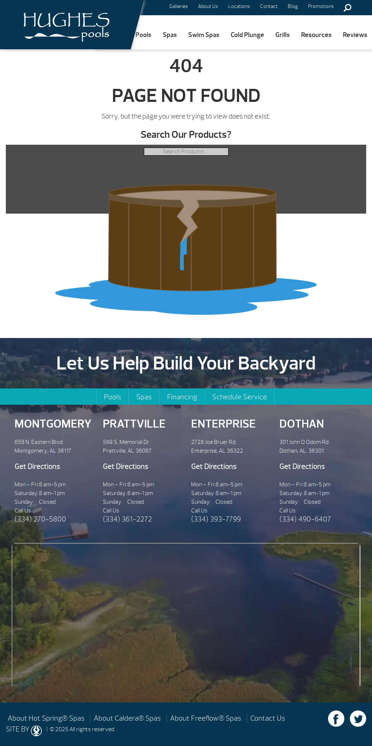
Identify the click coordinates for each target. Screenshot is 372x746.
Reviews (355, 35)
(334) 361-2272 (127, 519)
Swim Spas (203, 35)
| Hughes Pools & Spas (64, 24)
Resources (316, 35)
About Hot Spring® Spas (46, 718)
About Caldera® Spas (127, 718)
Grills (282, 35)
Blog (293, 6)
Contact (269, 6)
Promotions (321, 6)
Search (347, 7)
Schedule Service (239, 396)
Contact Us (267, 718)
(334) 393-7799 (216, 519)
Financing (182, 396)
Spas (170, 35)
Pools (143, 35)
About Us (208, 6)
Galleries (178, 6)
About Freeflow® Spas (205, 718)
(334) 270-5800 (40, 519)
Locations (239, 6)
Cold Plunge (247, 35)
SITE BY (24, 730)
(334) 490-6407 (305, 519)
